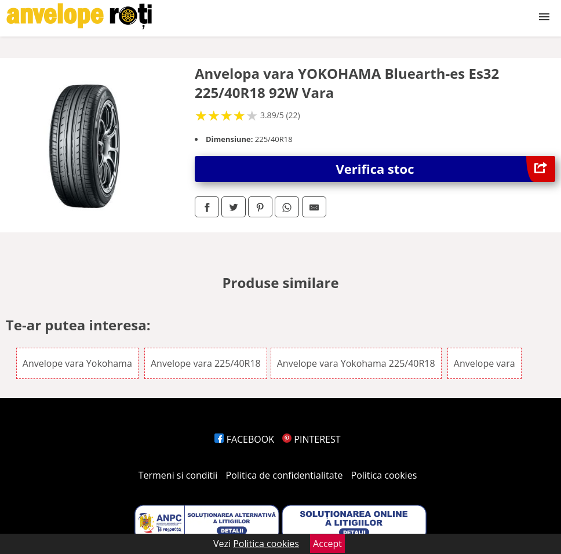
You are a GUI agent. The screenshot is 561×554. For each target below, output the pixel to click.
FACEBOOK (244, 439)
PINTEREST (311, 439)
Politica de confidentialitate (284, 475)
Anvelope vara (484, 363)
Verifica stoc (446, 169)
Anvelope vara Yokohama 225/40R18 (356, 363)
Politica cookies (384, 475)
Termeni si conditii (178, 475)
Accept (327, 543)
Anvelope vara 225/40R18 (206, 363)
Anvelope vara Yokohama (77, 363)
